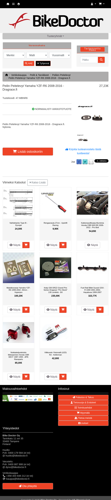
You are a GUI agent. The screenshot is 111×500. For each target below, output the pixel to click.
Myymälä (83, 412)
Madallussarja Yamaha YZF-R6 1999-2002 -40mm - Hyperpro (18, 290)
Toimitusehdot (83, 407)
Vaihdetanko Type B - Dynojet (18, 224)
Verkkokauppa (18, 75)
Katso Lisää (37, 182)
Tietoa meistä (83, 418)
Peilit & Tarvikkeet (39, 75)
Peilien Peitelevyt (61, 75)
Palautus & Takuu (83, 397)
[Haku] (89, 60)
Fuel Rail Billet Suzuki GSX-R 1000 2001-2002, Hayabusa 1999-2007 (92, 290)
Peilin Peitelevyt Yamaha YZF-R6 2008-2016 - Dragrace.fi (39, 78)
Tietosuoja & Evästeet (83, 402)
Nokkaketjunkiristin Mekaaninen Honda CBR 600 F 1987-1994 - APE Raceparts (18, 355)
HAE (29, 63)
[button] (93, 4)
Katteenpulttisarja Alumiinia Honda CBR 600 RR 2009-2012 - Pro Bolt (92, 225)
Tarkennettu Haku (92, 49)
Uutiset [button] (83, 423)
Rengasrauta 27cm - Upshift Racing (55, 224)
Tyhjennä (43, 63)
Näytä (15, 245)
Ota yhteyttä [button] (28, 486)
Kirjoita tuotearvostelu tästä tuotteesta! (83, 151)
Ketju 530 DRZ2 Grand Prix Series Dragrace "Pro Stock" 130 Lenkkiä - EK (55, 290)
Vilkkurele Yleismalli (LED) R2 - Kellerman (55, 353)
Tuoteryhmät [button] (54, 36)
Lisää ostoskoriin (28, 151)
